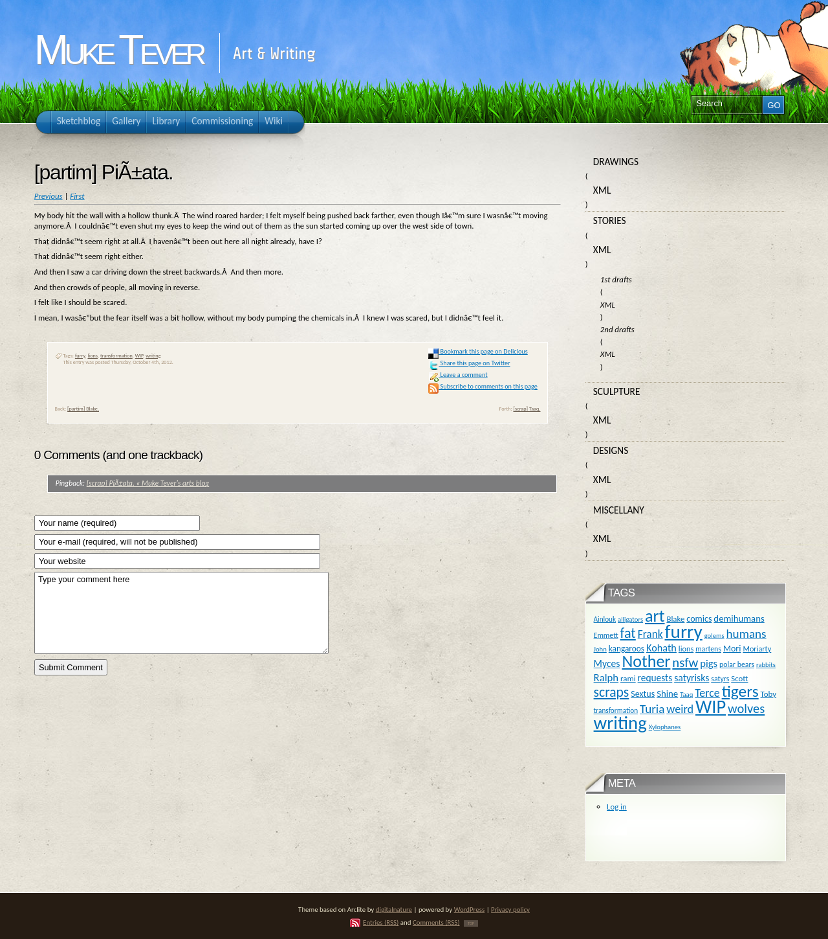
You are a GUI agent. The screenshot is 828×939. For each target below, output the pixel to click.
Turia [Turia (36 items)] (652, 708)
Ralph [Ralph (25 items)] (606, 677)
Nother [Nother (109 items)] (646, 661)
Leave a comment (457, 374)
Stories (609, 220)
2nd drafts (617, 329)
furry (80, 355)
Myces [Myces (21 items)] (607, 663)
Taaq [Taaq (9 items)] (686, 694)
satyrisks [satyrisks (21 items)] (691, 678)
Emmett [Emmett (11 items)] (606, 635)
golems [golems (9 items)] (714, 635)
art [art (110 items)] (654, 615)
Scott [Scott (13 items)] (739, 678)
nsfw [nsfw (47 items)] (685, 662)
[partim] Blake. (83, 408)
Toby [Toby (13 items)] (768, 694)
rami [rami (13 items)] (628, 678)
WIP (139, 355)
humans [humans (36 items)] (746, 633)
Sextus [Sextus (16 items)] (643, 693)
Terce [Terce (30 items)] (707, 693)
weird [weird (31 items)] (679, 709)
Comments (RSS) (436, 922)
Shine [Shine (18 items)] (667, 693)
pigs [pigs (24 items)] (708, 663)
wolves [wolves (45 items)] (746, 708)
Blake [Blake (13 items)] (675, 619)
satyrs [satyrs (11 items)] (720, 678)
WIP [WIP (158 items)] (710, 707)
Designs (610, 450)
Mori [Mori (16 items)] (732, 648)
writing (153, 355)
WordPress (469, 909)
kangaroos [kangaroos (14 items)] (626, 648)
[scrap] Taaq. (526, 408)
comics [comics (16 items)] (699, 618)
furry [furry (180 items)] (684, 631)
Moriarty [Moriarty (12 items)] (757, 648)
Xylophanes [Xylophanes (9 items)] (665, 727)
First (77, 196)
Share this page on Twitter (469, 363)
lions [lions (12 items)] (686, 648)
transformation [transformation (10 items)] (616, 710)
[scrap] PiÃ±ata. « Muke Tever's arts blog (148, 483)
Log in (617, 806)
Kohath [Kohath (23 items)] (661, 647)
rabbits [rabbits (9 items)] (766, 665)
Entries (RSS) (380, 922)
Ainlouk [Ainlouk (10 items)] (605, 619)
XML (602, 190)
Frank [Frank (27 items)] (650, 634)
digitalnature (394, 909)
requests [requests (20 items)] (655, 678)
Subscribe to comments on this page (483, 386)
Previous (48, 196)
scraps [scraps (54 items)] (611, 692)
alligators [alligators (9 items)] (630, 619)
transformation (116, 355)
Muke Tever (118, 50)
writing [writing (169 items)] (620, 723)
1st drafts (616, 279)
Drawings (615, 161)
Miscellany (618, 510)
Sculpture (616, 391)
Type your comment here (181, 613)
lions (92, 355)
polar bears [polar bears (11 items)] (736, 664)
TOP (471, 923)
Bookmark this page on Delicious (477, 351)
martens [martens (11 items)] (708, 648)
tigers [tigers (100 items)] (740, 691)
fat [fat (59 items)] (628, 633)
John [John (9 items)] (600, 649)
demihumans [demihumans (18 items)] (739, 618)
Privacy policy (510, 909)
